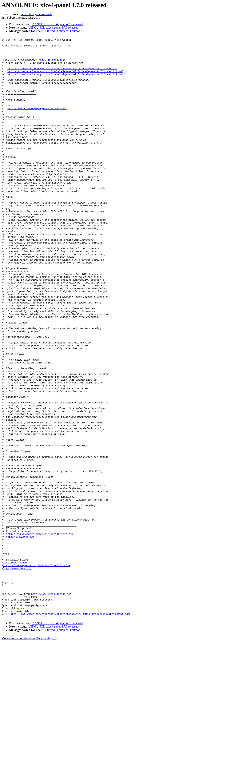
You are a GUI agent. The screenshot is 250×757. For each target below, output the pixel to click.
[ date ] (40, 31)
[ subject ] (63, 31)
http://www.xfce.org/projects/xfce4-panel (37, 122)
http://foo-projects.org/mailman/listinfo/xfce (39, 633)
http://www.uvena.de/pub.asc (51, 705)
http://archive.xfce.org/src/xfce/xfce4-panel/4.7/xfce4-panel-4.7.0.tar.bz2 (62, 74)
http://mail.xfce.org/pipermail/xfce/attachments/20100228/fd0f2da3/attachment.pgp (69, 729)
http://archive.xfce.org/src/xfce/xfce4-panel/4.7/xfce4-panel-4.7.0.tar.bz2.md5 (65, 78)
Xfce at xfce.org (18, 630)
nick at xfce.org (52, 64)
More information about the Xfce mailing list (29, 753)
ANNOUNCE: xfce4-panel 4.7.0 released (57, 24)
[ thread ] (51, 31)
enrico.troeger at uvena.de (36, 14)
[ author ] (76, 31)
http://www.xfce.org (20, 636)
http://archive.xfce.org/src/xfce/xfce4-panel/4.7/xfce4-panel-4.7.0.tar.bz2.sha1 (66, 81)
